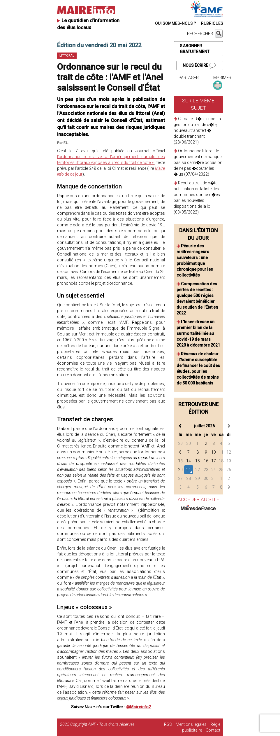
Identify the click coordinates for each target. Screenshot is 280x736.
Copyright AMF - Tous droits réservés (102, 724)
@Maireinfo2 (138, 706)
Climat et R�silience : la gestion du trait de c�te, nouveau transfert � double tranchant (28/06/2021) (197, 130)
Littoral (66, 55)
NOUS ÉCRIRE (199, 66)
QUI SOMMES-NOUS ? (175, 23)
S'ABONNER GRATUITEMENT (194, 48)
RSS (168, 724)
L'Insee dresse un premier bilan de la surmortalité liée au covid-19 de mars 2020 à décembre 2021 (198, 333)
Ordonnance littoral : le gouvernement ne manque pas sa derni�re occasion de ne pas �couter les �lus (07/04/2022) (198, 162)
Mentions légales (191, 724)
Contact (213, 730)
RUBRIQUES (212, 23)
